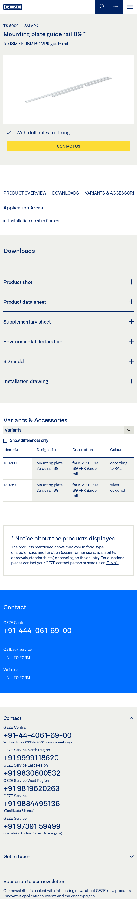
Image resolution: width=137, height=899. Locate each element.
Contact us (68, 146)
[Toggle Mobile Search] (102, 7)
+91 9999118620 (31, 757)
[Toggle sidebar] (116, 7)
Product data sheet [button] (68, 302)
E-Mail (112, 563)
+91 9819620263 (31, 788)
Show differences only (25, 440)
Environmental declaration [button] (68, 341)
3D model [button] (68, 361)
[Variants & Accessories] (68, 431)
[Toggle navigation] (130, 7)
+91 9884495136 (31, 803)
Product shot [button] (68, 282)
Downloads (65, 192)
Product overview (24, 192)
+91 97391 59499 (31, 826)
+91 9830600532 (32, 773)
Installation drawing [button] (68, 381)
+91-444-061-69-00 (37, 630)
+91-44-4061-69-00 (37, 735)
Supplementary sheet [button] (68, 321)
